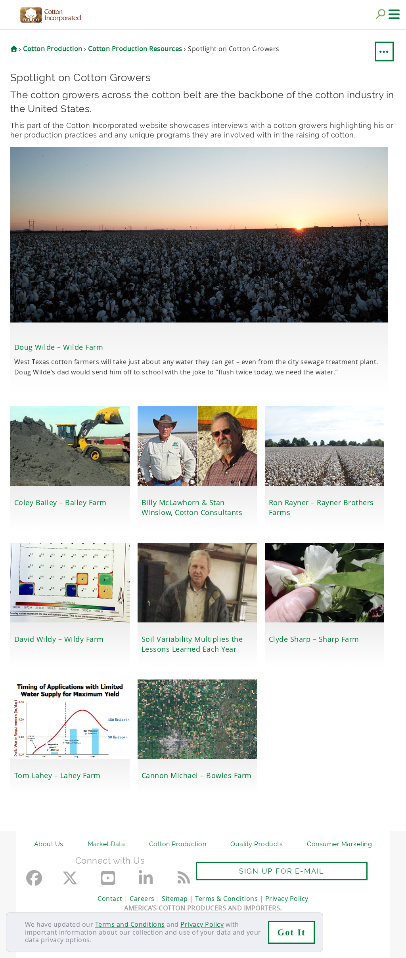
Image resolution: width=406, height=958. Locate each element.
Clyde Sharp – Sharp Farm (314, 639)
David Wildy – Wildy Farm (59, 639)
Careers (142, 898)
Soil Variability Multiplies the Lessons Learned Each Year (192, 644)
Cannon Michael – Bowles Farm (197, 775)
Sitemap (175, 898)
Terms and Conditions (130, 924)
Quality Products (256, 844)
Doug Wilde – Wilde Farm (58, 347)
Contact (110, 898)
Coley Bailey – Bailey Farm (60, 502)
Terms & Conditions (226, 898)
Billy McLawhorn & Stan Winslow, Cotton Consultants (192, 507)
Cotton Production (178, 844)
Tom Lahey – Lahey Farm (57, 775)
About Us (48, 844)
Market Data (106, 844)
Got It (292, 932)
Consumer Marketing (339, 844)
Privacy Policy (202, 924)
